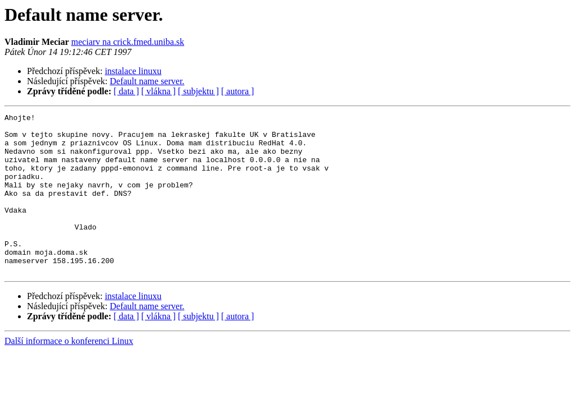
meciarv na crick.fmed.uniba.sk (127, 42)
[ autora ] (237, 91)
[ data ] (126, 91)
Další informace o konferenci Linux (68, 373)
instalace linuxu (133, 71)
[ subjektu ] (198, 91)
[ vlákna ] (159, 91)
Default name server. (147, 81)
